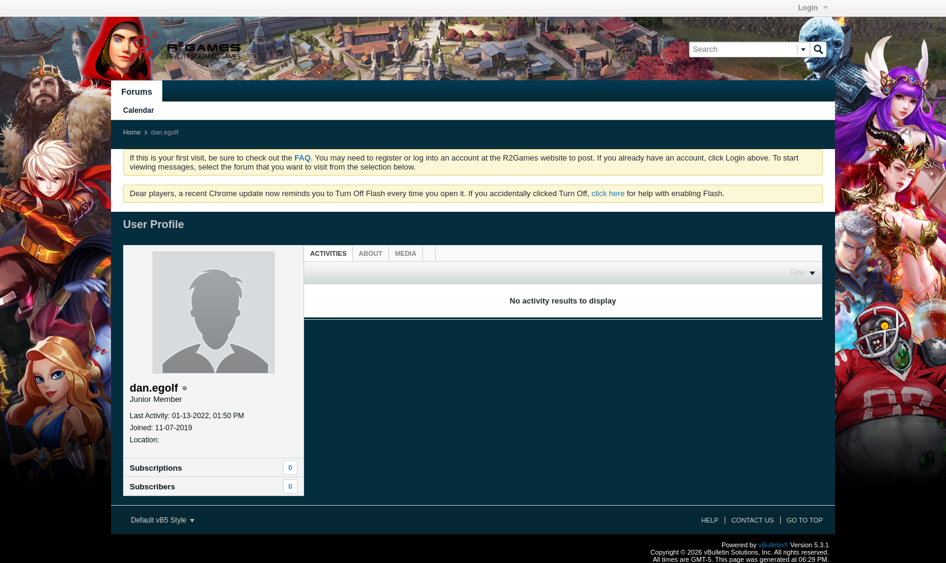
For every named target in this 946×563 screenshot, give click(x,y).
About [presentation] (371, 253)
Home (132, 132)
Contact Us (752, 520)
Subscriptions (156, 467)
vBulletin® (773, 545)
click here (607, 193)
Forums (136, 92)
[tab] (328, 253)
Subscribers (152, 486)
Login (813, 8)
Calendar (138, 110)
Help (710, 520)
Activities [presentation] (328, 253)
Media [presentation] (405, 253)
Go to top (805, 520)
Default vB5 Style (162, 520)
